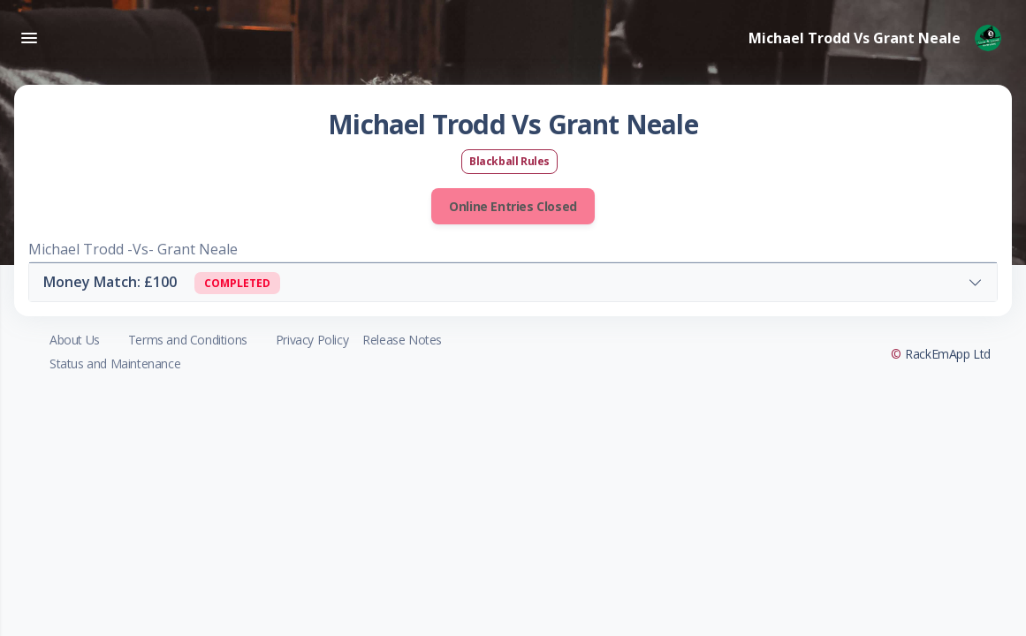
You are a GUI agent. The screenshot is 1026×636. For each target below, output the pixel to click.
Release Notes (402, 339)
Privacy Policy (312, 339)
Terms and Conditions (187, 339)
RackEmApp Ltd (948, 353)
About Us (74, 339)
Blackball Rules (509, 161)
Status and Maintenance (114, 363)
